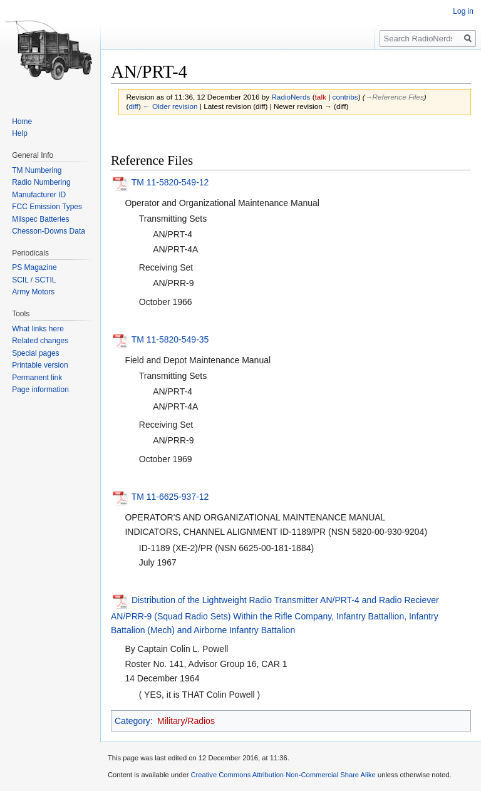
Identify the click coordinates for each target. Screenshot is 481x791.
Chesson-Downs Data (48, 231)
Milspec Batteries (40, 219)
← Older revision (170, 106)
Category (132, 721)
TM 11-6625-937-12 (170, 497)
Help (20, 133)
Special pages (35, 353)
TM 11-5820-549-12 (170, 182)
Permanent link (37, 377)
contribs (345, 97)
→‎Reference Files (394, 97)
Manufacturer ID (39, 194)
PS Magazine (34, 267)
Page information (40, 389)
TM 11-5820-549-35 (170, 339)
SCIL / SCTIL (34, 280)
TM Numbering (36, 170)
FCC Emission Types (47, 206)
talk (320, 97)
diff (133, 106)
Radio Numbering (41, 182)
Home (22, 121)
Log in (463, 11)
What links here (38, 328)
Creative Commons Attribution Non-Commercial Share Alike (282, 774)
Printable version (40, 365)
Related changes (40, 340)
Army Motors (33, 291)
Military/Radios (186, 721)
